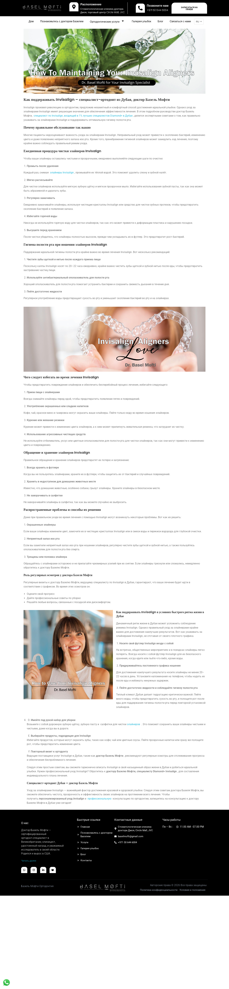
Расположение (91, 4)
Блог (160, 21)
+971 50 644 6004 (157, 10)
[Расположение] (73, 6)
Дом (31, 21)
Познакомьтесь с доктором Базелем (61, 21)
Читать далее (29, 860)
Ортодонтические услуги (107, 21)
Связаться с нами (180, 21)
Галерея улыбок (141, 21)
